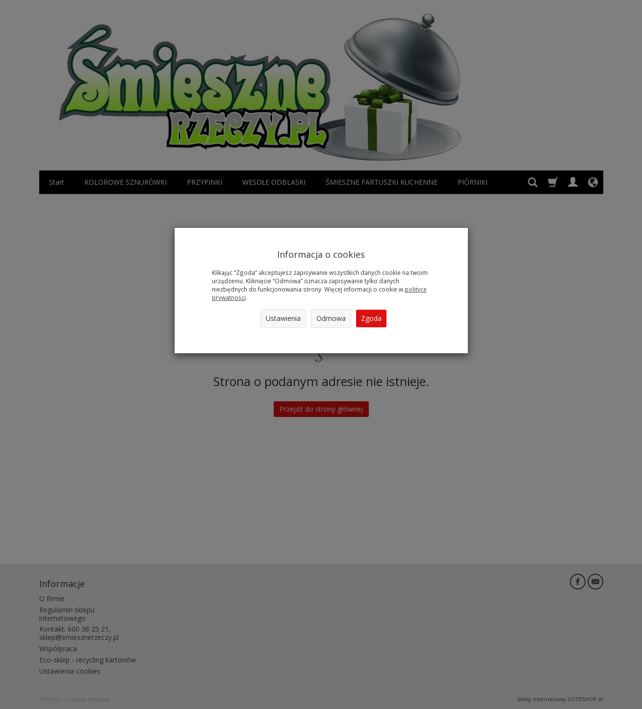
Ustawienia (283, 318)
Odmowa (331, 318)
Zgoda (371, 318)
